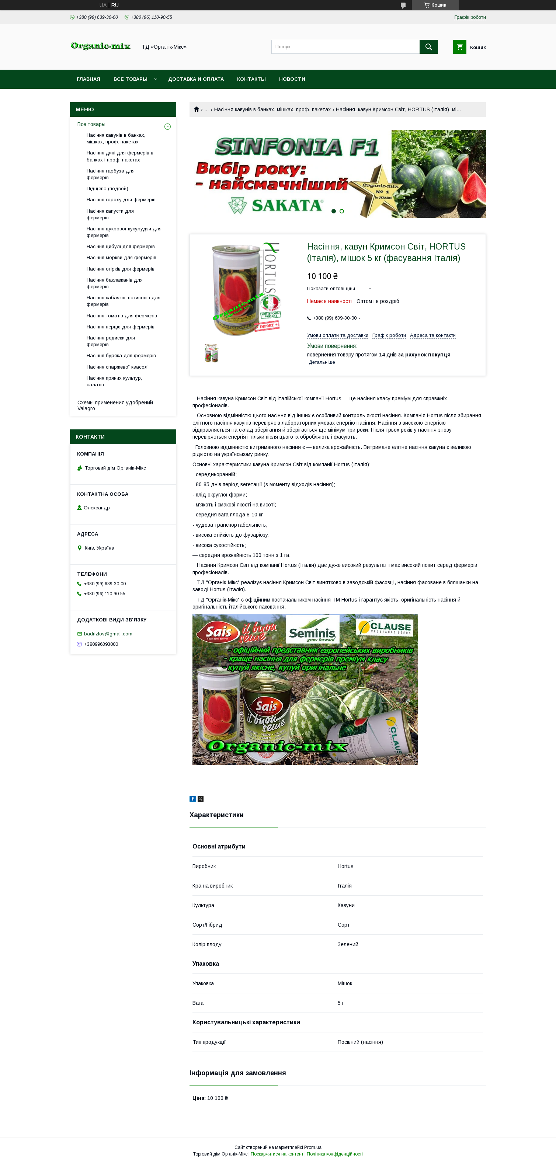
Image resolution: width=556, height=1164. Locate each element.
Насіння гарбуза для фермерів (111, 174)
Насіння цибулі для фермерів (121, 246)
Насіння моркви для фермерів (121, 257)
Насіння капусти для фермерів (110, 214)
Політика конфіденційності (335, 1154)
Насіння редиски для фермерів (111, 341)
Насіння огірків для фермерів (120, 269)
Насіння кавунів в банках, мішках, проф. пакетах (272, 109)
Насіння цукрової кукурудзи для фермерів (124, 232)
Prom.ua (313, 1147)
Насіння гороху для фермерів (121, 199)
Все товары (130, 79)
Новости (292, 79)
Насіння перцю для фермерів (120, 327)
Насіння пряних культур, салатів (114, 381)
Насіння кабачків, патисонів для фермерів (123, 301)
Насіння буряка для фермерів (121, 355)
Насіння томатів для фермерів (122, 315)
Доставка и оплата (196, 79)
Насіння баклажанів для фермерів (115, 283)
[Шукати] (429, 47)
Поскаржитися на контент (277, 1154)
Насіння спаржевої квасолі (118, 367)
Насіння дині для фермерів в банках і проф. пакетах (120, 156)
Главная (88, 79)
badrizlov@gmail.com (108, 634)
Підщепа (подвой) (107, 188)
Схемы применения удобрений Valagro (115, 405)
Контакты (251, 79)
